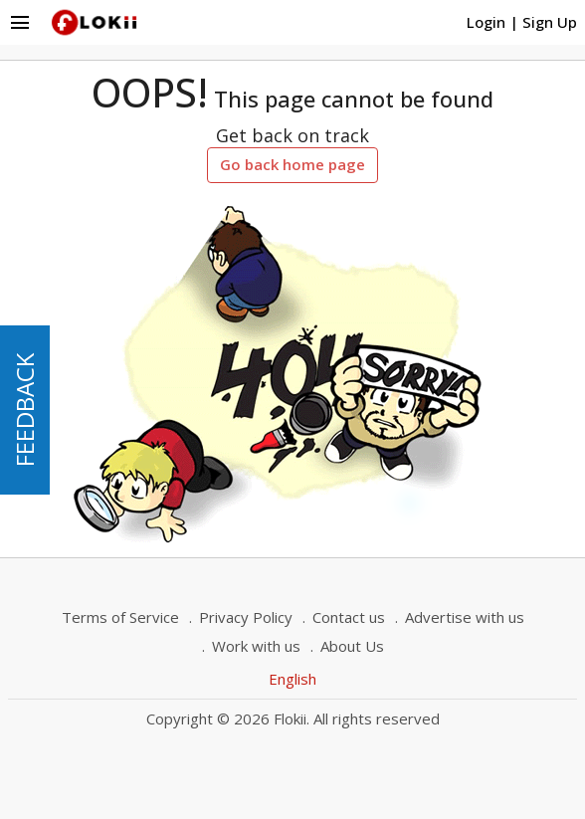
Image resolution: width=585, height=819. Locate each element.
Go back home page (292, 164)
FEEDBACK (24, 410)
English (292, 679)
